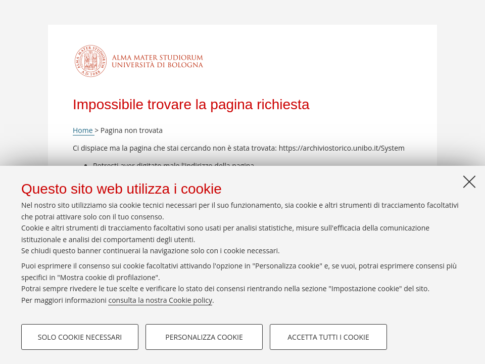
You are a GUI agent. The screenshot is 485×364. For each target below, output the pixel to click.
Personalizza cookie (204, 337)
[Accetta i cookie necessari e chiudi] (469, 181)
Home (83, 130)
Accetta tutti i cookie (328, 337)
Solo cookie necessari (80, 337)
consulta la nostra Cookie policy (160, 300)
